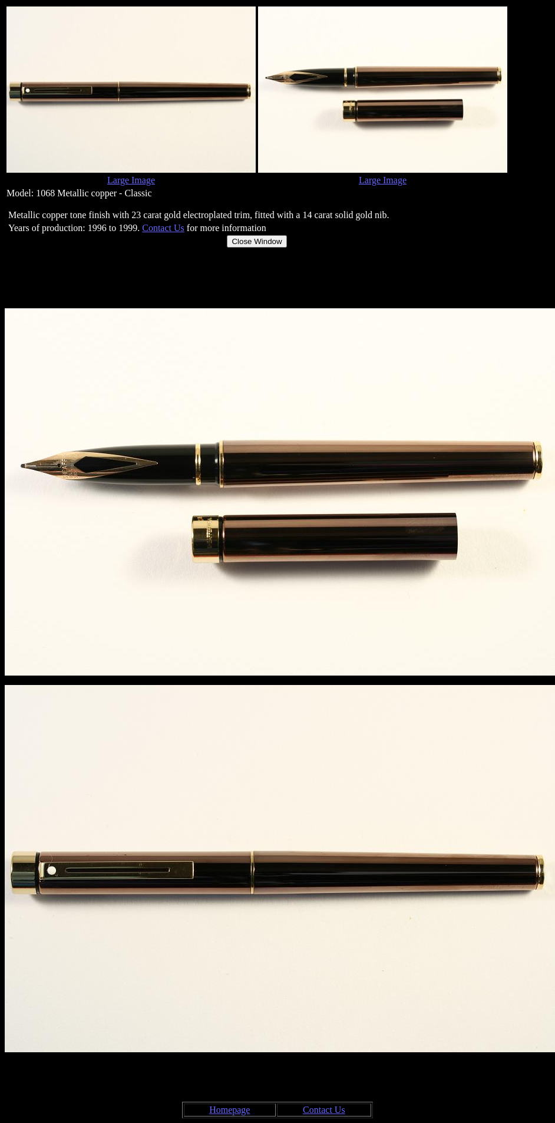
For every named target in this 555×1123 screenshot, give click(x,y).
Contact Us (163, 228)
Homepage (229, 1110)
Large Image (131, 180)
